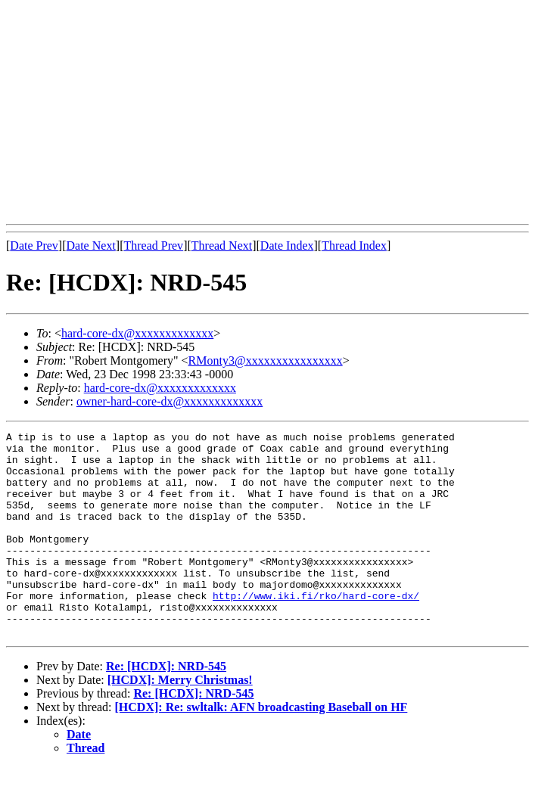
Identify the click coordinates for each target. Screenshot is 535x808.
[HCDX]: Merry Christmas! (180, 720)
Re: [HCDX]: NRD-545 (166, 707)
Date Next (91, 245)
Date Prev (34, 245)
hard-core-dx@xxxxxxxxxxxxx (137, 333)
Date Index (287, 245)
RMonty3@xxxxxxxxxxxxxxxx (265, 360)
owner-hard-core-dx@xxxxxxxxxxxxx (169, 401)
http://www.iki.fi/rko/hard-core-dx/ (316, 629)
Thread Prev (153, 245)
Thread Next (221, 245)
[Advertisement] (270, 112)
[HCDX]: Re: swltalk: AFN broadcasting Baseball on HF (261, 747)
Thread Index (354, 245)
